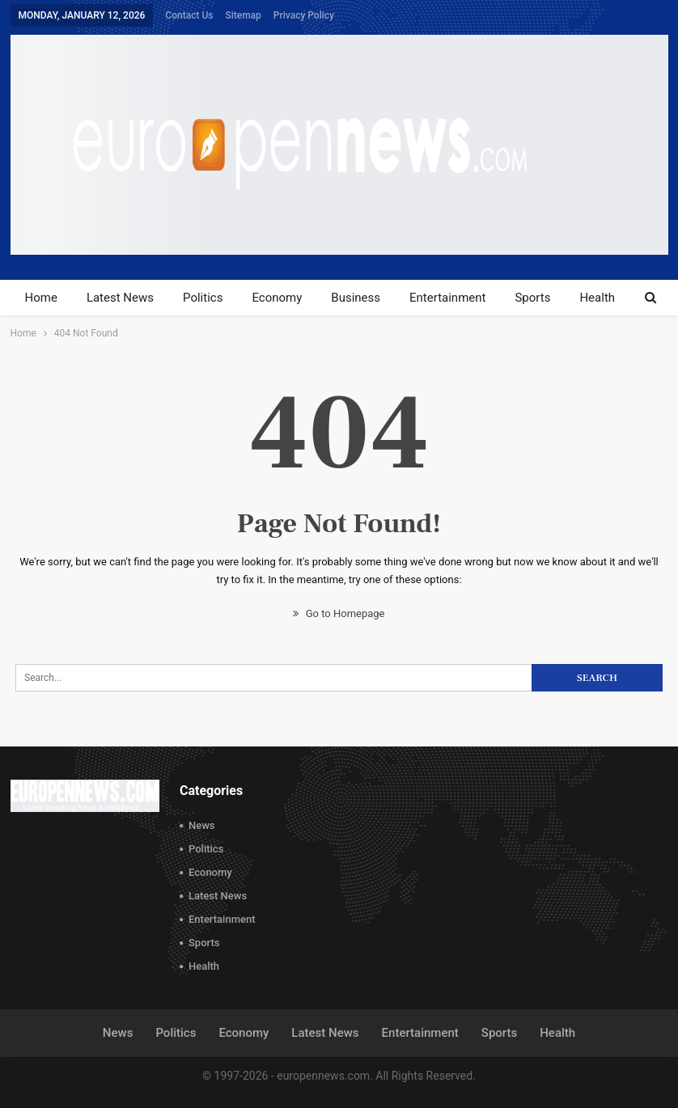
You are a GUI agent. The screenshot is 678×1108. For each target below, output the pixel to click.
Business (355, 297)
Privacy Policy (303, 15)
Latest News (120, 297)
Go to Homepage (338, 613)
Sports (532, 297)
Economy (277, 297)
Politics (202, 297)
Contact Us (189, 15)
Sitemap (243, 15)
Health (597, 297)
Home (41, 297)
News (202, 825)
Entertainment (447, 297)
